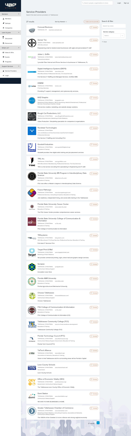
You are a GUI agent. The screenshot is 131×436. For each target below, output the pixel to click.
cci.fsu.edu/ (58, 310)
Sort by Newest (60, 21)
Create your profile (10, 80)
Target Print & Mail (45, 249)
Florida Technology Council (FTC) (51, 336)
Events (6, 57)
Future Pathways (44, 190)
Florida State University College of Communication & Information (59, 219)
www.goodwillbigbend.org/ (62, 147)
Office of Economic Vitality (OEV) (51, 379)
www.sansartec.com (58, 42)
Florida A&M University (47, 278)
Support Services (10, 66)
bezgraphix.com (59, 100)
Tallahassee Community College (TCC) (53, 321)
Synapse (41, 264)
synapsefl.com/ (59, 266)
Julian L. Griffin (44, 54)
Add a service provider (92, 21)
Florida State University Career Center (53, 204)
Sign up (126, 3)
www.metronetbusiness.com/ (63, 57)
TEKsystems (42, 235)
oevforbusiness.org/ (60, 382)
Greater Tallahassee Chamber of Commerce (55, 408)
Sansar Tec (42, 40)
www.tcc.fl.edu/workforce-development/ (66, 324)
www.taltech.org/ (60, 353)
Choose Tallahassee (46, 293)
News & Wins (8, 52)
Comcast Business (45, 27)
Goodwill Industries (45, 144)
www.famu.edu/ (59, 281)
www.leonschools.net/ (61, 367)
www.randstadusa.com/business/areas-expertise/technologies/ (56, 133)
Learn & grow (10, 32)
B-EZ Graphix (43, 97)
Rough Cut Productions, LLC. (49, 113)
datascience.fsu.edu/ (61, 178)
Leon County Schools (46, 365)
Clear (104, 42)
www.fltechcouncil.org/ (61, 338)
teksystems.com (59, 238)
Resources (7, 43)
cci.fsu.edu (58, 223)
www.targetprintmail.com (62, 252)
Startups (7, 23)
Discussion (7, 37)
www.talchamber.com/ (61, 410)
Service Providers (10, 71)
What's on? (10, 48)
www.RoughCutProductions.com (64, 116)
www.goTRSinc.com (60, 161)
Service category (108, 32)
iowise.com (58, 86)
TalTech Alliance (44, 350)
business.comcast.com (55, 30)
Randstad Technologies (47, 128)
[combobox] (84, 3)
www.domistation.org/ (61, 396)
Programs (7, 62)
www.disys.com (59, 71)
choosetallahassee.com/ (62, 295)
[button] (114, 21)
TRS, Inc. (41, 159)
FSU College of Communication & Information (56, 307)
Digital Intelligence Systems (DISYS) (52, 69)
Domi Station (43, 393)
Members (10, 14)
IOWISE (41, 83)
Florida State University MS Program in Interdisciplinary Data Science (62, 174)
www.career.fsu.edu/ (61, 207)
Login (119, 3)
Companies (8, 28)
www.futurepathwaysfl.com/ (63, 192)
